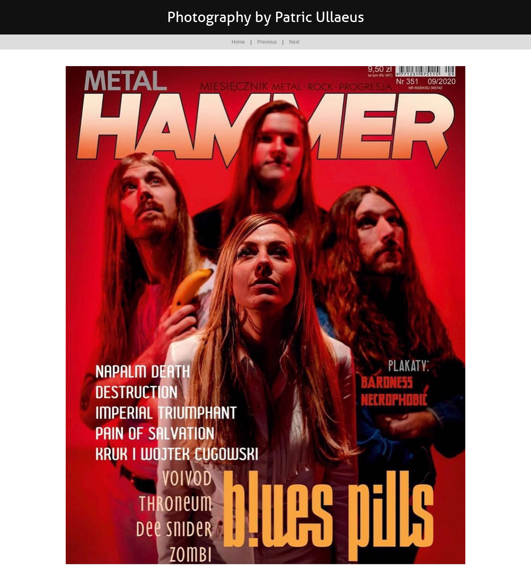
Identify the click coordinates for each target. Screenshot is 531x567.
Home (238, 42)
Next (294, 42)
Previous (267, 42)
